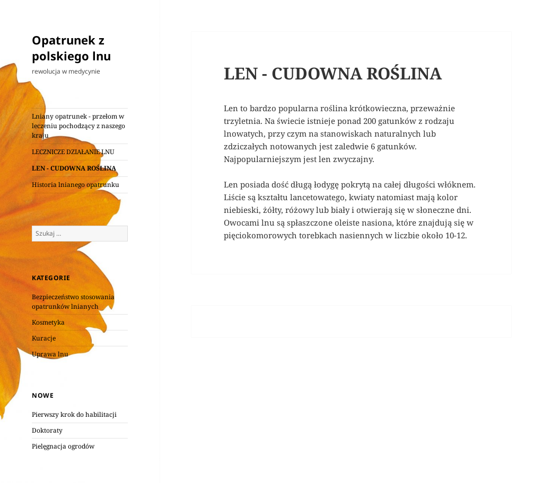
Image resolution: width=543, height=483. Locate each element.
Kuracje (44, 338)
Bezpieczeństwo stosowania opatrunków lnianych (73, 301)
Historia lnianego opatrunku (75, 184)
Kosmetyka (48, 322)
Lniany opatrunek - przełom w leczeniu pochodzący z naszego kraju (78, 126)
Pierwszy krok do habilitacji (74, 414)
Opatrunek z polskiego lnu (71, 48)
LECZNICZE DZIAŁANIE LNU (73, 151)
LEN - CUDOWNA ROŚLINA (74, 168)
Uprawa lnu (50, 354)
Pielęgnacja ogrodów (63, 446)
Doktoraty (47, 430)
